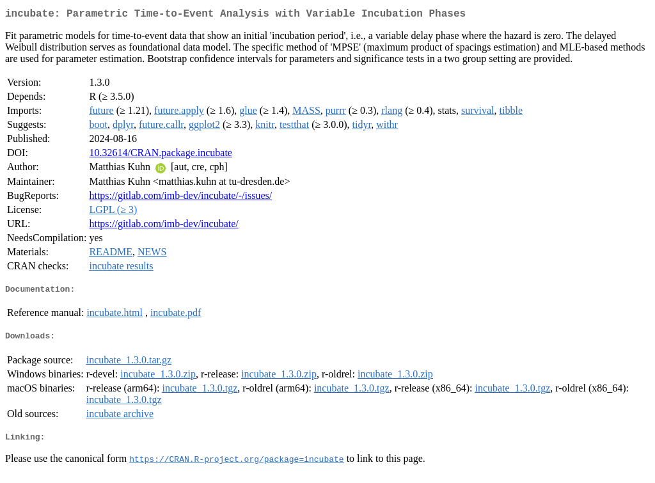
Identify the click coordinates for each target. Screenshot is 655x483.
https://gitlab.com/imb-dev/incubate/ (163, 226)
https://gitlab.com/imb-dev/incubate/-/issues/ (180, 198)
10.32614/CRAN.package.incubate (160, 155)
